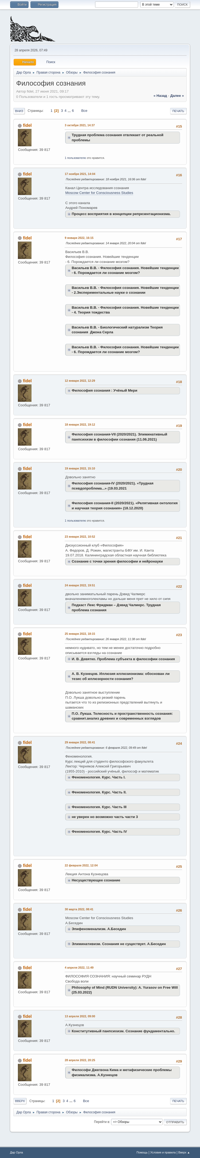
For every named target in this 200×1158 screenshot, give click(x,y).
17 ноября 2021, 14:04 (80, 173)
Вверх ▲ (184, 1152)
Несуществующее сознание (96, 880)
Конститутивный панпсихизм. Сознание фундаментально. (123, 1031)
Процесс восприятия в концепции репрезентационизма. (121, 214)
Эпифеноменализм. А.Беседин (99, 929)
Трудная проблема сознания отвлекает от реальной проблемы (117, 137)
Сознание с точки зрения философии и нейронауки (117, 561)
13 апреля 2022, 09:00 (80, 1016)
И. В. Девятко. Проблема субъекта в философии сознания (123, 659)
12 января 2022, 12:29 (80, 380)
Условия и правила (163, 1152)
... (70, 111)
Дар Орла (16, 1152)
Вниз (19, 111)
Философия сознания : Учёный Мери (104, 390)
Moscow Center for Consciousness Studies (99, 193)
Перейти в (101, 1122)
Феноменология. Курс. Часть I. (99, 777)
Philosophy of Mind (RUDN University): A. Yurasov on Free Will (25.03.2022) (125, 990)
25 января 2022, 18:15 (80, 633)
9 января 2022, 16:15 (79, 237)
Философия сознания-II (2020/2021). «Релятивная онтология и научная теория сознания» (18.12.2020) (125, 505)
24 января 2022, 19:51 (80, 585)
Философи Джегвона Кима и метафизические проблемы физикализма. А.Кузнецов (121, 1072)
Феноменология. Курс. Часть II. (99, 792)
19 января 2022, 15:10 (80, 468)
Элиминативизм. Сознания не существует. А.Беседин (119, 944)
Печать (178, 111)
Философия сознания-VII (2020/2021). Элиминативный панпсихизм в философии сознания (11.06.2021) (119, 436)
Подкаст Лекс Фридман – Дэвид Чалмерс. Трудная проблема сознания (116, 607)
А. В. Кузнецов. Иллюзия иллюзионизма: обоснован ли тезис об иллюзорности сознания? (121, 676)
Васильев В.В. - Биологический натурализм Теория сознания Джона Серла (117, 329)
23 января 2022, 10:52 (80, 536)
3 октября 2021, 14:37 (80, 125)
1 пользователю (75, 157)
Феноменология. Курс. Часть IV (99, 832)
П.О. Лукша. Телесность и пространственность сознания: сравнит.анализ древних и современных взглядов (122, 716)
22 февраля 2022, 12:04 (81, 865)
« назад (160, 96)
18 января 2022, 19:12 (80, 424)
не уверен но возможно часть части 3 (105, 817)
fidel (27, 125)
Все (84, 111)
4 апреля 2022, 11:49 (79, 967)
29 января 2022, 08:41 (80, 742)
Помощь (142, 1152)
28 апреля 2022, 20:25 (80, 1060)
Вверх (20, 1101)
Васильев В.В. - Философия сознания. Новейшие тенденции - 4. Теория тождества (125, 310)
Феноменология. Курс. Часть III (99, 807)
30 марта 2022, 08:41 (79, 909)
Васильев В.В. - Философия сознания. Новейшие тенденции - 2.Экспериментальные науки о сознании (125, 290)
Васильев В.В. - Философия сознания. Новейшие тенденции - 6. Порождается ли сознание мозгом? (125, 270)
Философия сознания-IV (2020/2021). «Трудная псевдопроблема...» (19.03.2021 (112, 485)
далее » (177, 96)
